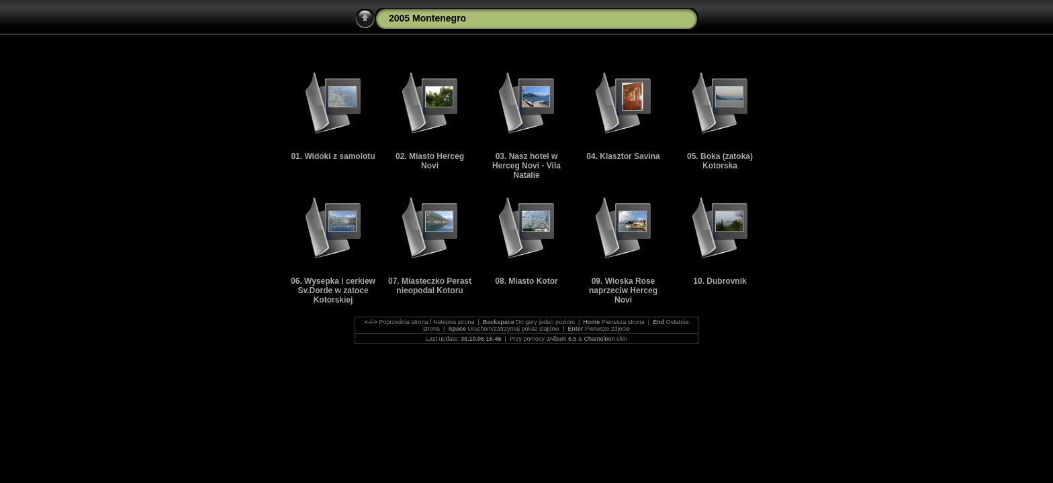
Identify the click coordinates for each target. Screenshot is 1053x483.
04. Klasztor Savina (622, 156)
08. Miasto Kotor (526, 281)
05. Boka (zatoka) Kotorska (720, 161)
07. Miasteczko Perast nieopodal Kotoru (429, 285)
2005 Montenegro (427, 18)
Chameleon (599, 338)
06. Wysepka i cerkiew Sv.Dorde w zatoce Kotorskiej (333, 290)
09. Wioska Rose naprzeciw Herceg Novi (623, 290)
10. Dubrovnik (719, 281)
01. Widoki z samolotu (333, 156)
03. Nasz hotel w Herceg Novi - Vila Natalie (526, 166)
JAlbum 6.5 (561, 338)
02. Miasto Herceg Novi (430, 161)
